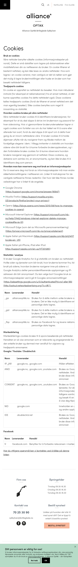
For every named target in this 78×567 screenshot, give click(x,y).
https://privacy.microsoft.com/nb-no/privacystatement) (34, 231)
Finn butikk (69, 4)
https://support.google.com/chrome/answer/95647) (32, 191)
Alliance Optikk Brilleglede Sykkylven (39, 30)
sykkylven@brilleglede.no (21, 517)
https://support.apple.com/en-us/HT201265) (27, 248)
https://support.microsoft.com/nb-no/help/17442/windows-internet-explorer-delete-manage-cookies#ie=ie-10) (37, 218)
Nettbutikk (58, 4)
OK (46, 560)
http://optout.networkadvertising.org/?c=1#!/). (27, 285)
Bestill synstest (56, 525)
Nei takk (34, 560)
